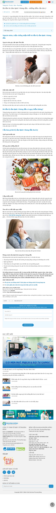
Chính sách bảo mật (9, 476)
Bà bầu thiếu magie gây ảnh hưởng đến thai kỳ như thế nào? (27, 394)
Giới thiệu (6, 478)
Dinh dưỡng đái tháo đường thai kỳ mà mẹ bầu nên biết (26, 387)
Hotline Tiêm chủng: (37, 456)
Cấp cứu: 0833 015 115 (35, 2)
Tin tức (11, 5)
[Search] (46, 2)
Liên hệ (6, 480)
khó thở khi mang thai (15, 215)
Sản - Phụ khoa (18, 5)
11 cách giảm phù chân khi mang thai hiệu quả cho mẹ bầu (21, 285)
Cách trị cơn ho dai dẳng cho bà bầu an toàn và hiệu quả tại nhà (21, 25)
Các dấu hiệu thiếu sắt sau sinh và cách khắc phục (24, 401)
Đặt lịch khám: (35, 460)
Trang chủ (5, 5)
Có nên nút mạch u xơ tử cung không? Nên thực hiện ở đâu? (19, 369)
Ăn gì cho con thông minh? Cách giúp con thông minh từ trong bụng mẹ (25, 282)
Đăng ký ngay (28, 325)
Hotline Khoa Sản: (37, 458)
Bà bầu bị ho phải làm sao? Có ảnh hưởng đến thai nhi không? (21, 23)
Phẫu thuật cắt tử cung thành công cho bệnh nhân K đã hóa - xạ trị (29, 379)
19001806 (12, 290)
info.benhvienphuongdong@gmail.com (14, 443)
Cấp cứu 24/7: (36, 454)
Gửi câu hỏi (25, 2)
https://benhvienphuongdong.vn (14, 292)
